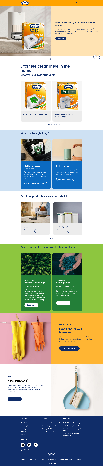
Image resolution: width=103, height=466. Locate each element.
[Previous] (95, 57)
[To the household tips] (69, 348)
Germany (25, 450)
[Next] (99, 57)
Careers (23, 435)
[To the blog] (15, 399)
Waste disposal (62, 227)
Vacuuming (27, 227)
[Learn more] (31, 305)
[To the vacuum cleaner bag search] (35, 183)
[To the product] (60, 38)
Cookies (42, 459)
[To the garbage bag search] (65, 179)
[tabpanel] (51, 30)
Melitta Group (24, 432)
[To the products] (29, 231)
